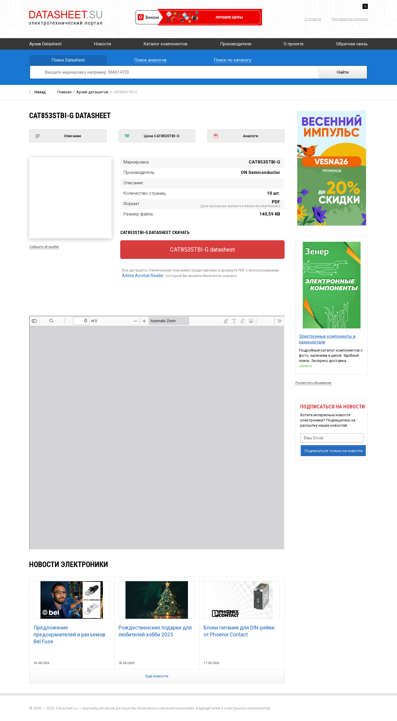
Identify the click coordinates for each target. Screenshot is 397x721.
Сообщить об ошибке (44, 247)
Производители (235, 44)
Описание (58, 135)
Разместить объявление (313, 383)
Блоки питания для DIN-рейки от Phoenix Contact (242, 609)
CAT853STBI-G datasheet (202, 249)
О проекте (312, 19)
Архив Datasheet (45, 44)
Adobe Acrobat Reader (143, 275)
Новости (102, 44)
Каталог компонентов (165, 44)
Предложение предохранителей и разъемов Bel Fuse (72, 612)
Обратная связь (352, 44)
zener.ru (305, 366)
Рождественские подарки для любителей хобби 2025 (157, 609)
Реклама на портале (350, 19)
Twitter (365, 6)
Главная (64, 92)
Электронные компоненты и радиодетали (327, 339)
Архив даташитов (92, 92)
